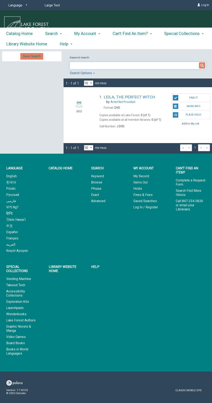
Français (12, 238)
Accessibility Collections (15, 293)
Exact (95, 195)
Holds (137, 189)
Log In (205, 5)
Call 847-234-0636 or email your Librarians (189, 205)
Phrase (96, 189)
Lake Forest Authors (21, 320)
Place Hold (187, 115)
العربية (10, 244)
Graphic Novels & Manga (18, 329)
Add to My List (190, 123)
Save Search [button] (32, 56)
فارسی (11, 201)
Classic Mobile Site (188, 390)
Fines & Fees (143, 195)
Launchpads (15, 308)
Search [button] (53, 43)
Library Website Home (62, 269)
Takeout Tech (15, 285)
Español (12, 232)
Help (95, 267)
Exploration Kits (17, 302)
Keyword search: (80, 57)
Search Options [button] (82, 73)
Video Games (16, 337)
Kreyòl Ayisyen (17, 251)
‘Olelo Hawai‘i (16, 220)
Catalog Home (19, 43)
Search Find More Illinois (188, 193)
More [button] (172, 43)
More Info (186, 106)
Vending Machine (18, 279)
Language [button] (14, 168)
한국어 (11, 182)
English (11, 176)
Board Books (15, 343)
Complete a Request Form (190, 182)
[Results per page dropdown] (88, 83)
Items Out (140, 182)
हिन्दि (9, 213)
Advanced (98, 201)
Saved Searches (145, 201)
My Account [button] (87, 43)
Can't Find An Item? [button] (132, 43)
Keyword (97, 176)
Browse (96, 182)
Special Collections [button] (17, 269)
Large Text (52, 5)
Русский (12, 195)
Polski (11, 189)
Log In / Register (145, 207)
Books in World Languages (17, 351)
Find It (185, 97)
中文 (9, 226)
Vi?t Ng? (12, 207)
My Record (141, 176)
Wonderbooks (16, 314)
